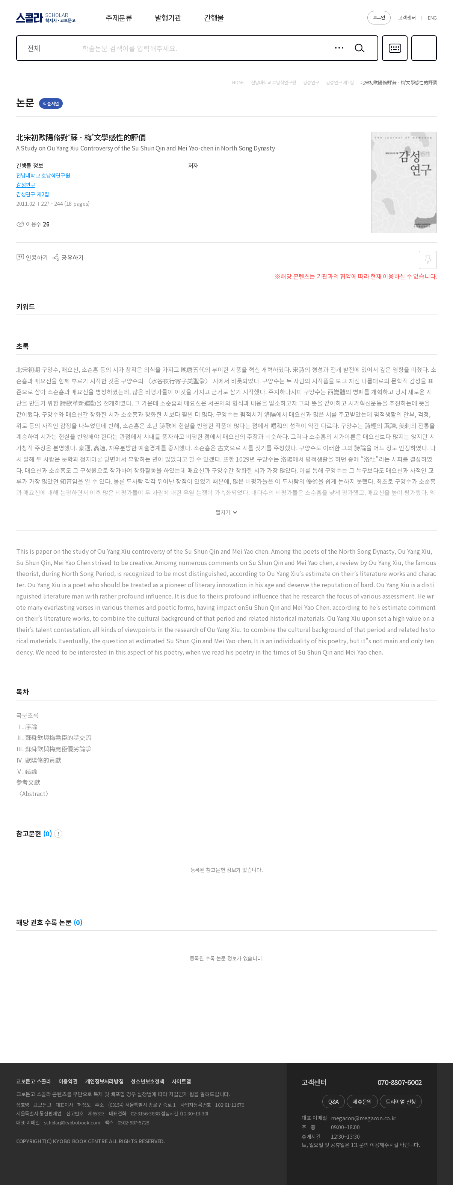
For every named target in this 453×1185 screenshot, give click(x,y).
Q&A (333, 1101)
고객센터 (407, 17)
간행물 (214, 17)
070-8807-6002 (400, 1082)
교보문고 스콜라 (33, 1081)
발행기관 (168, 17)
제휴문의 (362, 1101)
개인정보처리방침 (104, 1081)
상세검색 (337, 53)
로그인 (379, 17)
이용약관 (68, 1081)
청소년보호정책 (147, 1081)
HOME (238, 82)
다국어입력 (395, 60)
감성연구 (25, 184)
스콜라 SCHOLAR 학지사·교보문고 (44, 22)
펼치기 (223, 512)
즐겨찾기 (423, 60)
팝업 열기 (58, 834)
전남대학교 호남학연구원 (43, 175)
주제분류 (119, 17)
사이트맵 (181, 1081)
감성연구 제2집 (32, 194)
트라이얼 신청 (401, 1101)
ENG (432, 17)
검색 (358, 53)
